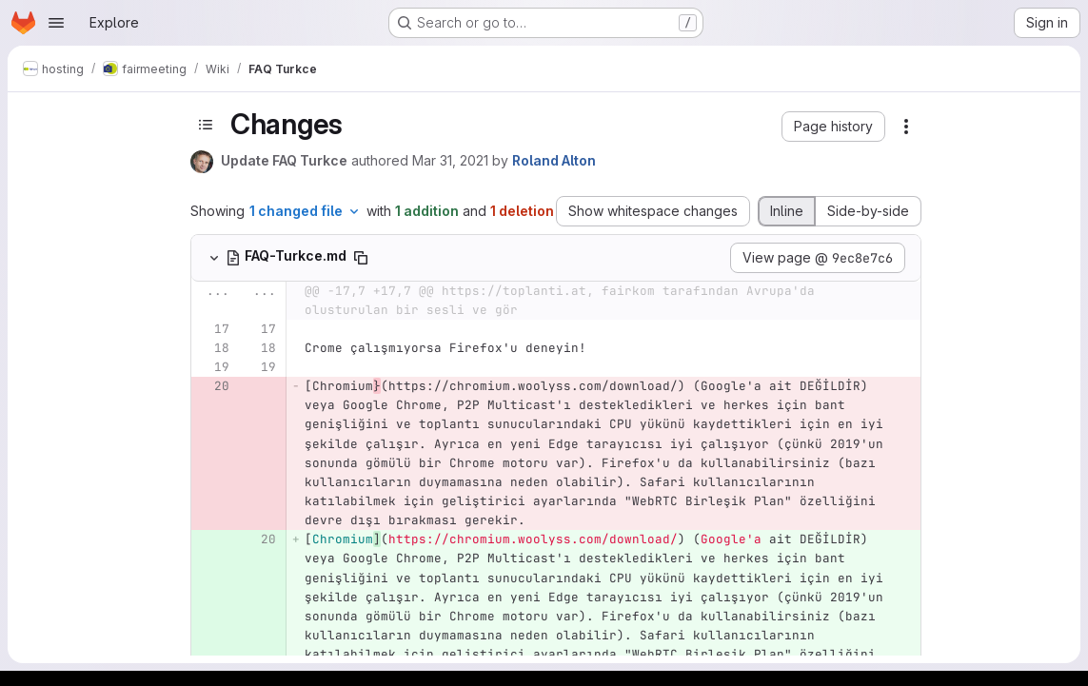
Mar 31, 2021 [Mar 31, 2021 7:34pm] (450, 160)
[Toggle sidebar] (205, 125)
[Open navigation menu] (56, 23)
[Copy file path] (360, 257)
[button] (833, 126)
